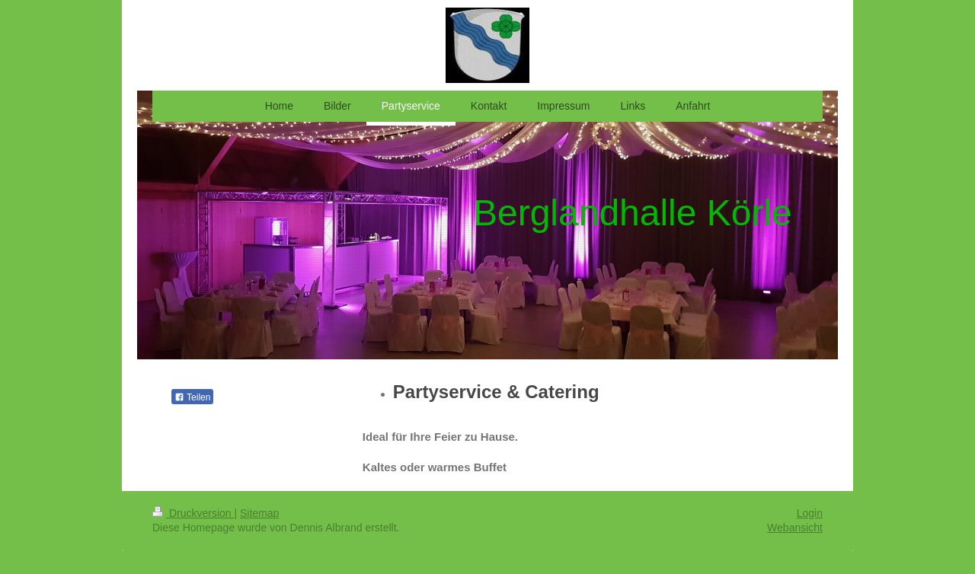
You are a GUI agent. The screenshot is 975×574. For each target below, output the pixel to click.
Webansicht (795, 527)
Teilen (192, 397)
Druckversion (193, 513)
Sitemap (259, 513)
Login (810, 513)
